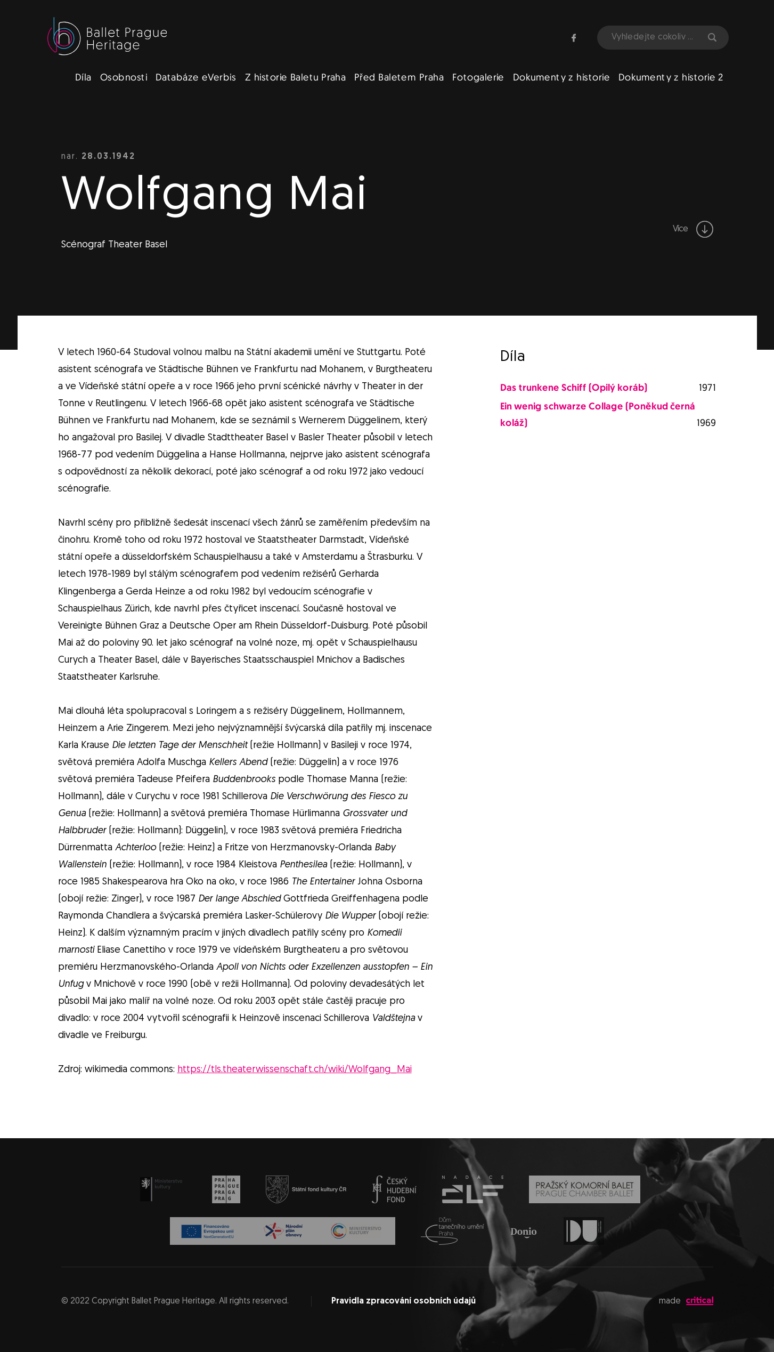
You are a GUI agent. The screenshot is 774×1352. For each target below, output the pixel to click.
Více (693, 229)
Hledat (712, 37)
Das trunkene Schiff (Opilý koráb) (573, 388)
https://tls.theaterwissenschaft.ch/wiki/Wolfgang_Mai (294, 1070)
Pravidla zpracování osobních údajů (403, 1301)
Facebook (574, 38)
